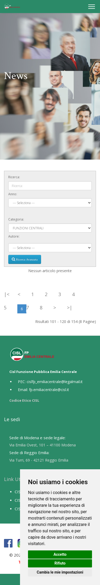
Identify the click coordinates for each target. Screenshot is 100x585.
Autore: (13, 236)
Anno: (12, 194)
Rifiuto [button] (60, 563)
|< (6, 294)
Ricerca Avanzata (25, 259)
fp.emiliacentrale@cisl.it (49, 389)
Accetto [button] (60, 554)
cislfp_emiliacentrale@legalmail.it (55, 381)
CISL (19, 491)
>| (69, 307)
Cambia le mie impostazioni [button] (60, 572)
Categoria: (16, 219)
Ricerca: (14, 177)
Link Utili (14, 479)
